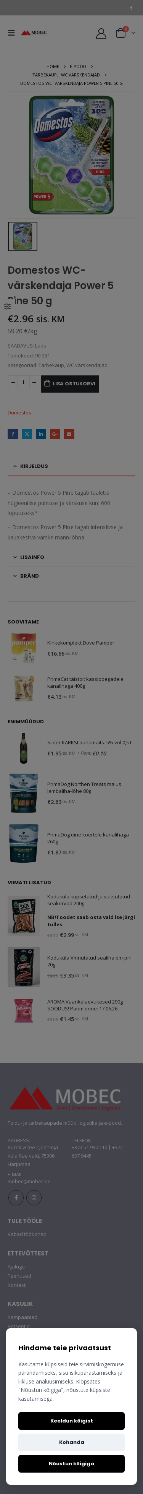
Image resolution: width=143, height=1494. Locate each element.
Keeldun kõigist (71, 1420)
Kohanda (71, 1442)
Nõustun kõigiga (71, 1463)
